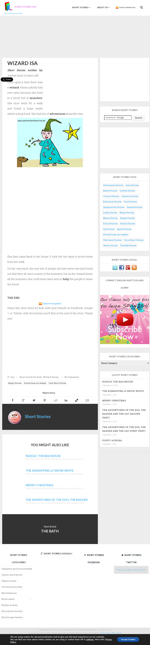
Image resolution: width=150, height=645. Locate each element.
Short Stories (81, 7)
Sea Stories (108, 229)
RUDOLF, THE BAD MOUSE (117, 381)
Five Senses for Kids (11, 587)
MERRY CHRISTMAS (114, 400)
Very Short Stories (57, 383)
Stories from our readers (35, 383)
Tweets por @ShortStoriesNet (131, 569)
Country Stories (129, 196)
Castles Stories (127, 190)
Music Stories (110, 218)
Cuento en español (51, 303)
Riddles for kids (9, 605)
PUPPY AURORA (112, 440)
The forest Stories (112, 240)
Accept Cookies (127, 639)
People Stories (127, 218)
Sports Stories (124, 229)
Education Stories (112, 201)
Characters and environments (16, 568)
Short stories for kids (30, 377)
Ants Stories (132, 185)
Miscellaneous (9, 593)
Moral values (8, 599)
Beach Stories (110, 190)
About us (103, 7)
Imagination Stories (113, 207)
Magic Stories (14, 383)
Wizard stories (50, 377)
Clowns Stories (111, 196)
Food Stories (130, 201)
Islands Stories (134, 207)
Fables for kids (8, 581)
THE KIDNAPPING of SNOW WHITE (123, 391)
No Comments (71, 377)
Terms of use (116, 633)
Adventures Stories (113, 185)
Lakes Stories (110, 212)
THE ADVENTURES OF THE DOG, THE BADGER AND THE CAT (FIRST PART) (124, 429)
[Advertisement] (75, 36)
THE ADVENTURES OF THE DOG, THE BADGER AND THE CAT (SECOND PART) (124, 414)
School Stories (127, 223)
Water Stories (110, 245)
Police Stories (110, 223)
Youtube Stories (128, 245)
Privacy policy (105, 633)
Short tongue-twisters (12, 617)
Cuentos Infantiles (125, 8)
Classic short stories (11, 574)
